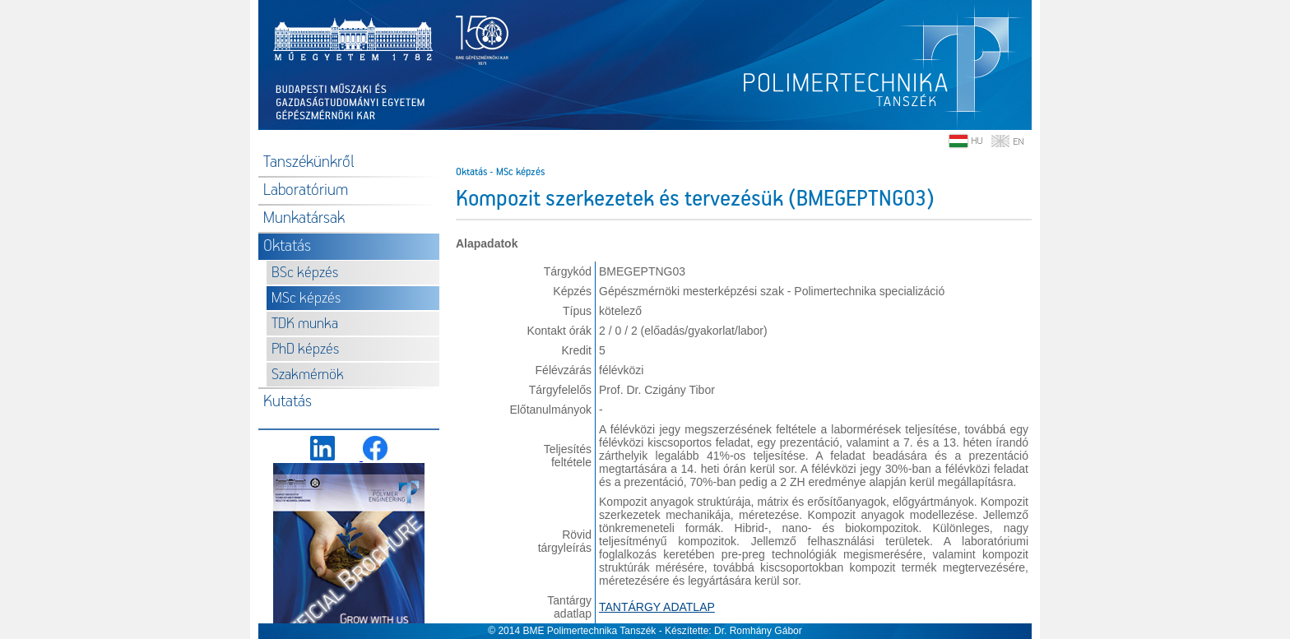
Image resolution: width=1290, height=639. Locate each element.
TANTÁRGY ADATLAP (657, 607)
